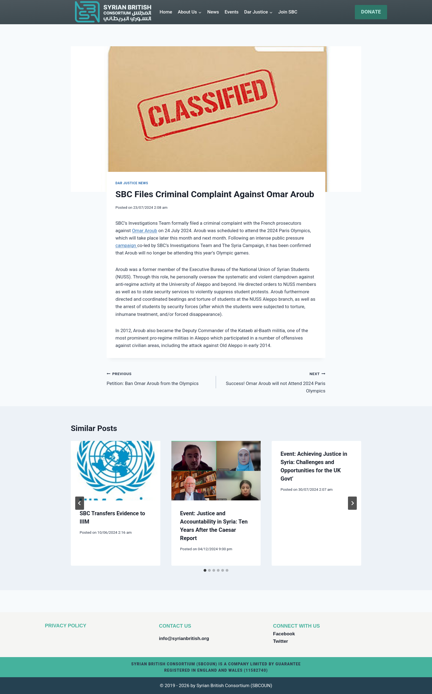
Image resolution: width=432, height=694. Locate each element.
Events (232, 12)
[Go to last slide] (79, 503)
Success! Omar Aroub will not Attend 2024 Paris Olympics (273, 382)
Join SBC (287, 12)
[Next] (352, 503)
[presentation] (115, 470)
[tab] (205, 570)
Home (166, 12)
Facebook (284, 633)
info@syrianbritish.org (184, 638)
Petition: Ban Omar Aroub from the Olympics (159, 378)
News (213, 12)
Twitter (280, 641)
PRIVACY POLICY (65, 625)
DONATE (371, 12)
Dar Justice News (131, 183)
